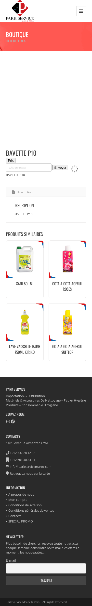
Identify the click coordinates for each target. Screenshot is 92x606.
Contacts (14, 516)
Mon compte (17, 499)
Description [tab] (24, 192)
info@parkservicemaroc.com (31, 466)
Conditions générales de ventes (31, 510)
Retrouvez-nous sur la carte (30, 473)
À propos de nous (21, 494)
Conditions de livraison (25, 505)
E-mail (11, 560)
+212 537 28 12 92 (22, 453)
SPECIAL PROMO (20, 521)
